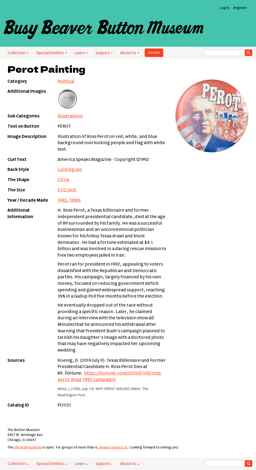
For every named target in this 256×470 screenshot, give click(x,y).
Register (240, 8)
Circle (64, 180)
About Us (129, 53)
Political (66, 81)
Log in (225, 8)
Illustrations (70, 116)
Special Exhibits (51, 53)
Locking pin (70, 169)
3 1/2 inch (67, 190)
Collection (18, 53)
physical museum (28, 447)
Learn (81, 53)
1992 (62, 200)
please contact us (113, 447)
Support (104, 53)
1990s (74, 200)
